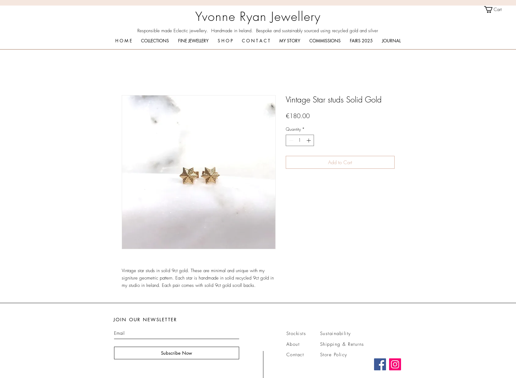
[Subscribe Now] (176, 353)
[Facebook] (380, 364)
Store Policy (333, 355)
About (293, 344)
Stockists (296, 333)
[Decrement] (290, 140)
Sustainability (335, 333)
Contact (295, 355)
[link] (497, 9)
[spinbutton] (299, 140)
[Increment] (309, 140)
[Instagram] (395, 364)
